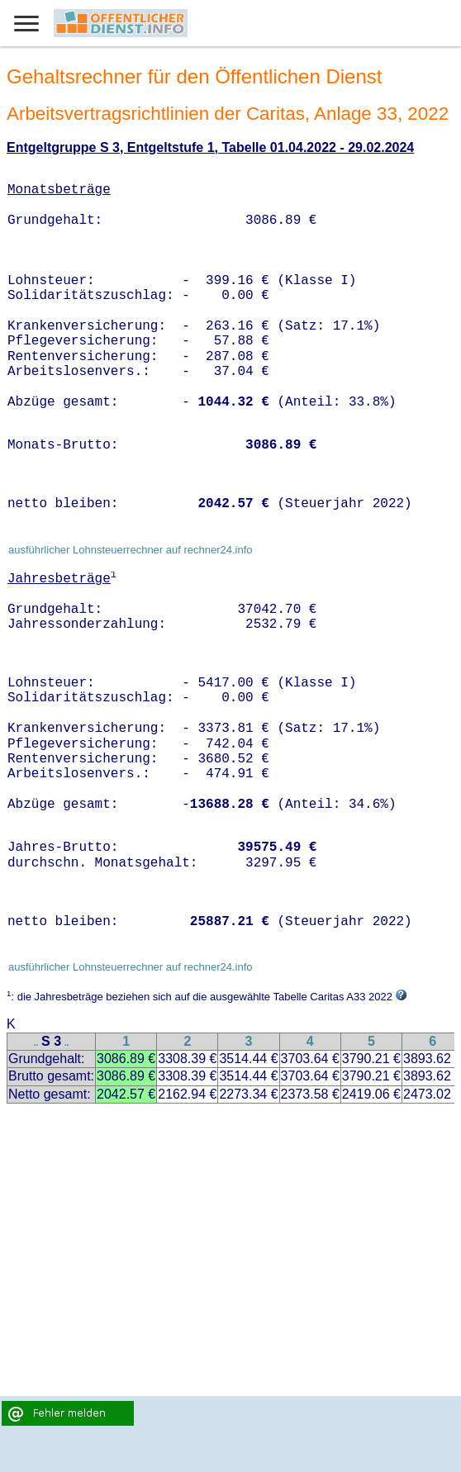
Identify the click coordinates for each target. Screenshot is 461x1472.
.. (36, 1042)
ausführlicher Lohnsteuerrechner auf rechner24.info (130, 550)
